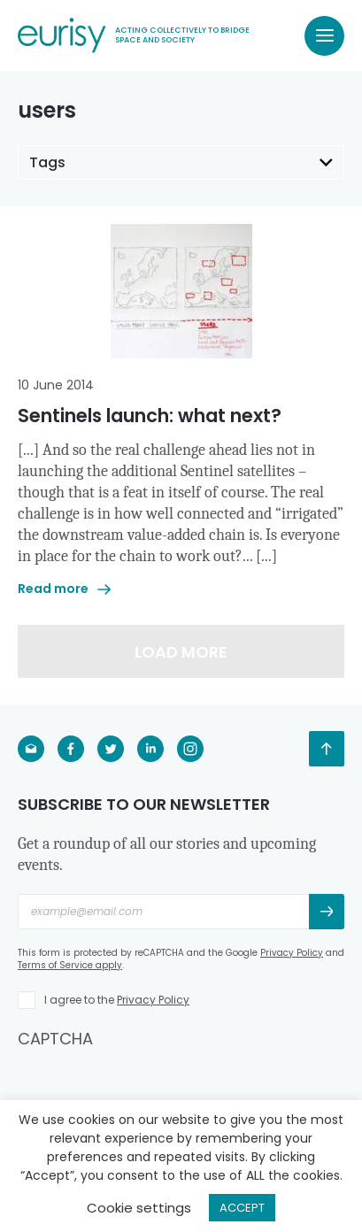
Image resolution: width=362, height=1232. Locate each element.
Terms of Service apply (70, 965)
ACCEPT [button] (242, 1207)
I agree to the (116, 999)
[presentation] (152, 1084)
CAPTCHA (55, 1039)
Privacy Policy (291, 952)
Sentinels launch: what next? (149, 415)
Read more (64, 588)
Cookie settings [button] (139, 1207)
